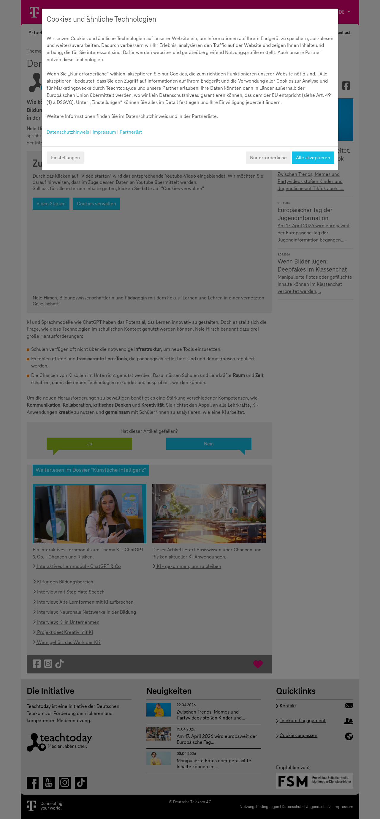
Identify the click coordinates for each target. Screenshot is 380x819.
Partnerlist (131, 132)
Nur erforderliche (268, 157)
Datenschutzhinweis (68, 132)
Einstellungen (65, 157)
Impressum (104, 132)
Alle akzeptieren (313, 157)
